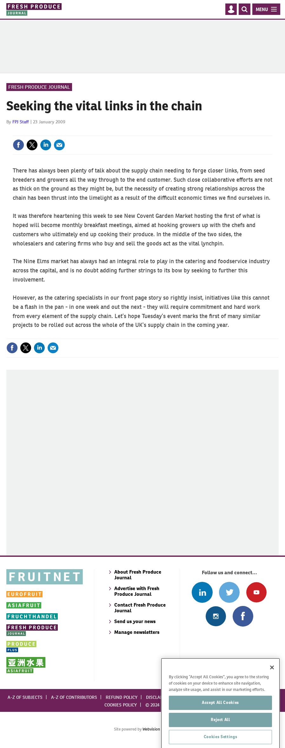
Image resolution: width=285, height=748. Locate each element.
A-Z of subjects (25, 697)
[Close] (272, 679)
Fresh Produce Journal (39, 87)
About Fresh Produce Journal (137, 575)
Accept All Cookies (220, 714)
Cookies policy (120, 705)
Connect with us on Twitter (229, 592)
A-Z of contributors (74, 697)
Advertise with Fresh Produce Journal (136, 591)
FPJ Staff (20, 122)
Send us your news (135, 621)
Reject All (220, 731)
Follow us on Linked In (202, 592)
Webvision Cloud (156, 729)
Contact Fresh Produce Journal (140, 608)
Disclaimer (158, 697)
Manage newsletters (136, 632)
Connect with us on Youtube (256, 592)
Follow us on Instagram (215, 616)
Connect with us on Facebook (243, 616)
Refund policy (121, 697)
